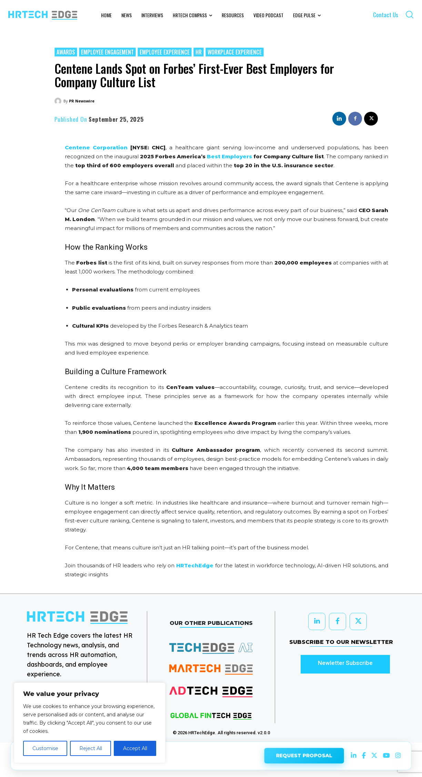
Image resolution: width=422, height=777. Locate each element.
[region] (89, 723)
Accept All (135, 748)
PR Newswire (81, 100)
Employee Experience (165, 52)
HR (198, 52)
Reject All (90, 748)
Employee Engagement (107, 52)
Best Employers (229, 156)
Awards (65, 52)
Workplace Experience (234, 52)
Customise (45, 748)
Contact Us (385, 14)
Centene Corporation (96, 147)
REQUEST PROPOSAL (304, 755)
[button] (409, 14)
